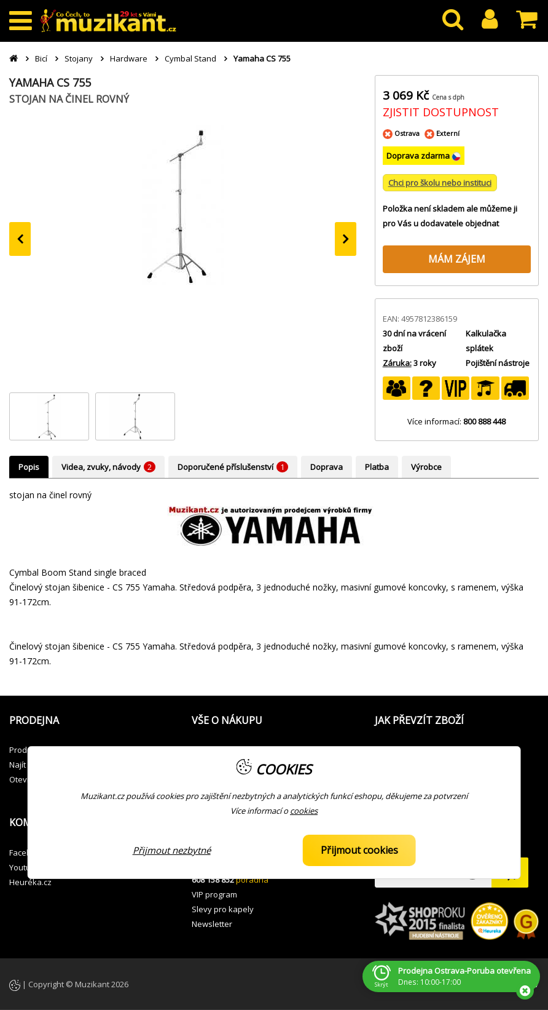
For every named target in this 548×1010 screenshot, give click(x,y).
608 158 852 (213, 879)
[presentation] (20, 239)
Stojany (79, 58)
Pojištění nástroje (498, 362)
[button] (91, 721)
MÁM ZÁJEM (456, 259)
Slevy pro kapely (223, 909)
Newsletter (212, 923)
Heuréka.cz (30, 882)
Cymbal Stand (190, 58)
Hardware (128, 58)
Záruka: (397, 362)
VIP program (214, 894)
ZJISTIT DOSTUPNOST (441, 112)
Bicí (41, 58)
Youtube (25, 867)
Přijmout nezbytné (172, 850)
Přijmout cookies (359, 850)
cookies (304, 810)
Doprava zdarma (419, 155)
